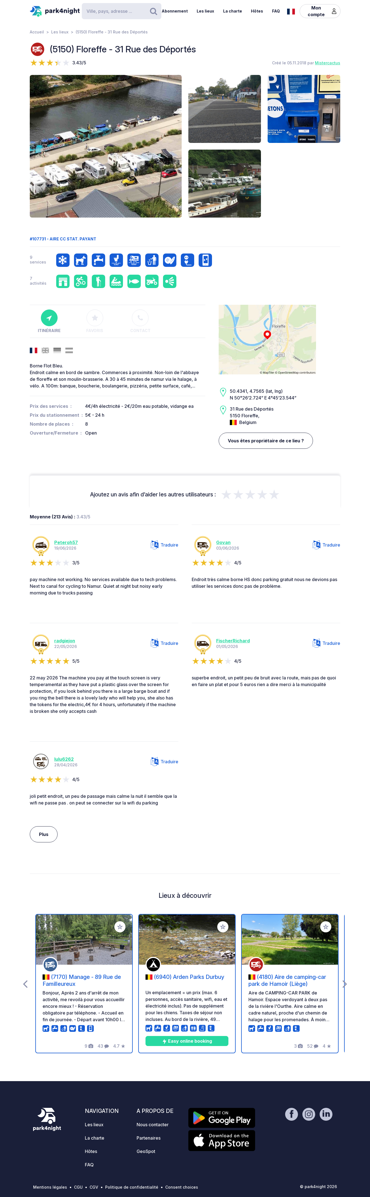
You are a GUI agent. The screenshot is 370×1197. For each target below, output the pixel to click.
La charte (232, 11)
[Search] (121, 11)
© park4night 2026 (318, 1186)
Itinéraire (49, 321)
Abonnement (175, 11)
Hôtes (257, 11)
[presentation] (25, 984)
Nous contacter (153, 1124)
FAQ (276, 11)
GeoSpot (146, 1151)
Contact (140, 321)
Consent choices (181, 1187)
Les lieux (205, 11)
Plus (43, 834)
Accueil (37, 32)
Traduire (164, 544)
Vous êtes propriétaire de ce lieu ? (266, 440)
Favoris (94, 321)
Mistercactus (327, 62)
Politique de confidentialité (131, 1187)
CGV (94, 1187)
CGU (78, 1187)
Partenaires (149, 1138)
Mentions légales (50, 1187)
